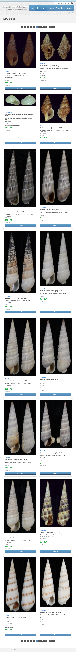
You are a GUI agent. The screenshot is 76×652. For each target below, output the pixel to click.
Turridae (7, 71)
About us (51, 8)
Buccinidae (43, 126)
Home (32, 8)
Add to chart (20, 88)
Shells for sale (41, 8)
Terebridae (8, 210)
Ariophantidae (8, 112)
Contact (69, 8)
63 (50, 26)
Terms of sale (60, 8)
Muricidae (43, 63)
